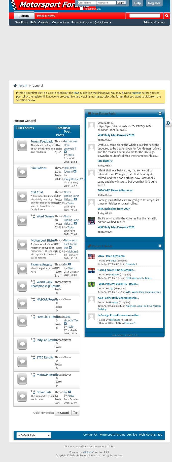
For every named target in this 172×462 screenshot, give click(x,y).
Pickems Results (41, 264)
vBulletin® (88, 452)
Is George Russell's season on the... (119, 315)
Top (75, 412)
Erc (66, 264)
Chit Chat (37, 192)
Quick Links (101, 22)
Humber (113, 302)
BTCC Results (45, 357)
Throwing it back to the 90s (70, 244)
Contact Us (90, 434)
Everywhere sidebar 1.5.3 (125, 335)
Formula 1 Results (48, 317)
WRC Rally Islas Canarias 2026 (116, 135)
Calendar (44, 22)
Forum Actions (80, 22)
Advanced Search (154, 22)
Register (154, 3)
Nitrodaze (114, 319)
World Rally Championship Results (45, 284)
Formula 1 (131, 264)
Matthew (114, 274)
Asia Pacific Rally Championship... (118, 298)
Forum (24, 16)
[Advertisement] (89, 53)
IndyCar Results (46, 340)
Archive (132, 434)
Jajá (111, 288)
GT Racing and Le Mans (138, 278)
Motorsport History (44, 240)
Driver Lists (43, 392)
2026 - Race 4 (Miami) (111, 256)
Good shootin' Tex (71, 318)
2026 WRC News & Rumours (115, 190)
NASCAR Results (47, 299)
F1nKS (112, 260)
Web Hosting (147, 434)
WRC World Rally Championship (143, 292)
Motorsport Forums (112, 434)
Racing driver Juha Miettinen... (117, 270)
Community (59, 22)
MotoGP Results (47, 375)
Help (137, 3)
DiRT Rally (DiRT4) (70, 169)
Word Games (45, 216)
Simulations (38, 168)
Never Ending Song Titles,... (71, 195)
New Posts (21, 22)
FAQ (33, 22)
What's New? (46, 16)
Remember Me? (90, 8)
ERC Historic (105, 161)
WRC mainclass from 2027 (114, 208)
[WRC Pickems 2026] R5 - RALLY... (118, 284)
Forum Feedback (42, 141)
